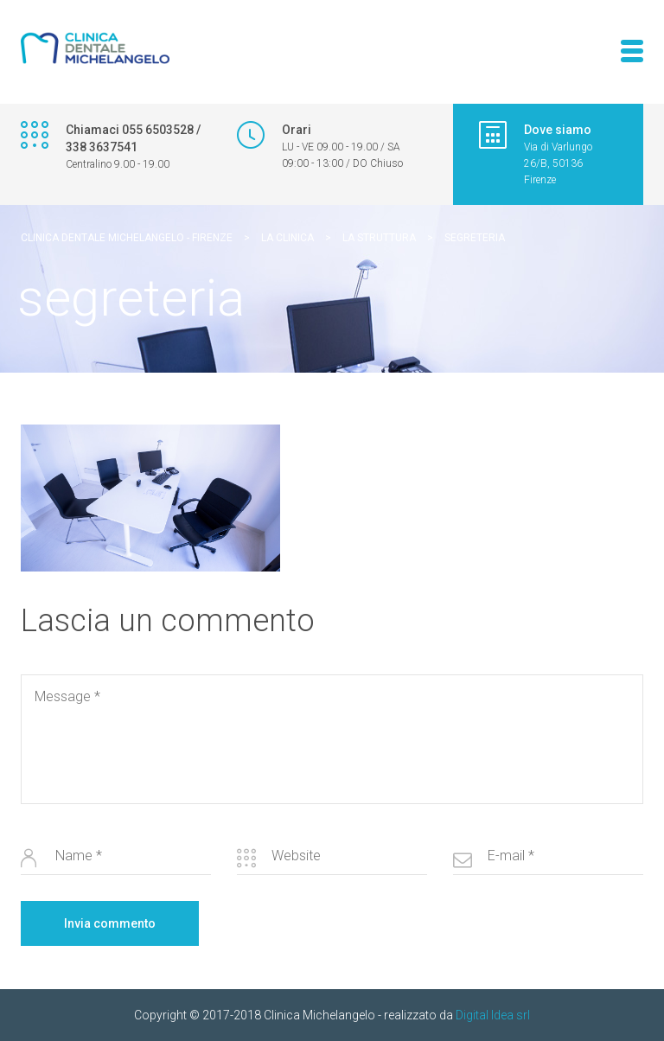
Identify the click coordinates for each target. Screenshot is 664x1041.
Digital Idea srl (493, 1015)
